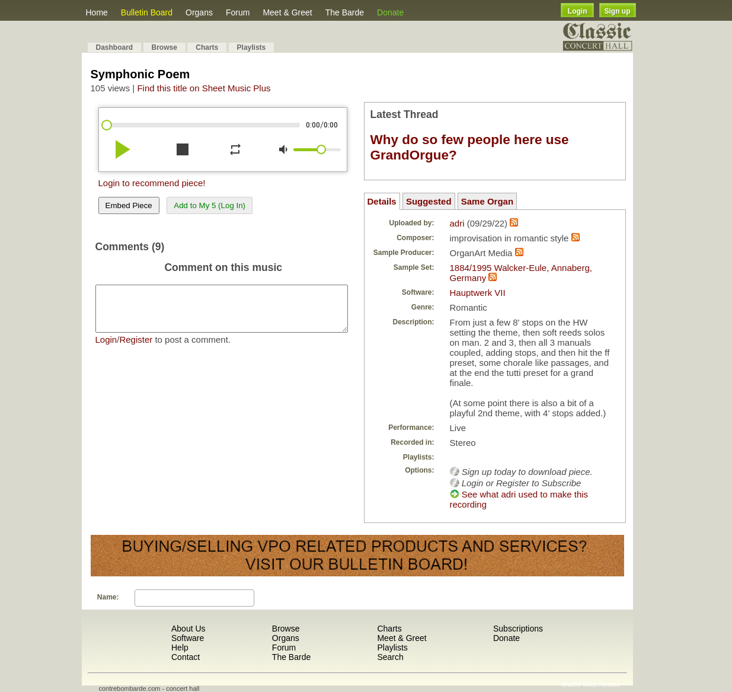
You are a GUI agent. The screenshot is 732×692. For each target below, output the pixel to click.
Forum (238, 12)
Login (577, 11)
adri (457, 223)
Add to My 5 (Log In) (209, 205)
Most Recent (601, 684)
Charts (207, 47)
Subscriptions (518, 628)
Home (97, 12)
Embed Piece (129, 205)
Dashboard (114, 47)
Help (179, 647)
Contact (185, 657)
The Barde (344, 12)
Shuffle (571, 684)
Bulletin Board (146, 12)
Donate (390, 12)
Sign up (618, 11)
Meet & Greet (287, 12)
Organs (199, 12)
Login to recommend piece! (152, 183)
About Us (188, 628)
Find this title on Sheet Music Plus (203, 88)
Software (187, 638)
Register (135, 348)
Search (390, 657)
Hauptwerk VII (478, 293)
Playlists (251, 47)
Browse (164, 47)
